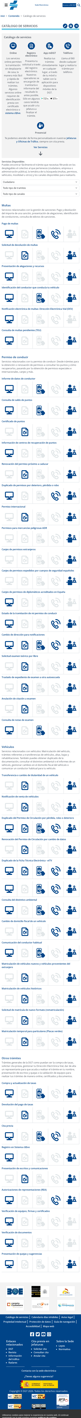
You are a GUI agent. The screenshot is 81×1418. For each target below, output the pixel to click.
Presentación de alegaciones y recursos (23, 266)
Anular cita (39, 1355)
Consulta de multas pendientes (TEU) (21, 330)
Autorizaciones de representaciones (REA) (24, 1189)
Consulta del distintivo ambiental (19, 899)
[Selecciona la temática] (40, 188)
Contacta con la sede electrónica (38, 1370)
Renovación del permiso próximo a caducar (25, 463)
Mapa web (48, 1326)
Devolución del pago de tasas (17, 1104)
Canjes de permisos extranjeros (19, 549)
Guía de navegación (64, 1321)
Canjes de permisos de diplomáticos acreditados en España (33, 592)
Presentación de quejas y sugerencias (22, 1253)
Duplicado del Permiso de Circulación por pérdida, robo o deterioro (38, 818)
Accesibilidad (33, 1326)
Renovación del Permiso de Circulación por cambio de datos (34, 839)
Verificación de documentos (17, 1232)
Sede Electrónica (41, 5)
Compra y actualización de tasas (19, 1083)
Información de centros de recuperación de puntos (29, 442)
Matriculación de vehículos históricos (22, 988)
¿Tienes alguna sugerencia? (38, 1376)
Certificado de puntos (13, 421)
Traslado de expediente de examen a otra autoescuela (31, 677)
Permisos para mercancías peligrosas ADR (24, 528)
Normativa (64, 1349)
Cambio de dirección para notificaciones (23, 634)
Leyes (62, 1345)
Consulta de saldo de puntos (17, 400)
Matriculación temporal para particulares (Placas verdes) (32, 1031)
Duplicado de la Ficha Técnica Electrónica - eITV (27, 860)
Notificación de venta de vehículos (20, 796)
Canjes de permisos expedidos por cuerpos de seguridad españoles (38, 570)
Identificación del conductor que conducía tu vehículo (30, 287)
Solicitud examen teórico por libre (20, 656)
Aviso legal (67, 1317)
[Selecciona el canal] (40, 194)
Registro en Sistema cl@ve (16, 1147)
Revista (12, 1352)
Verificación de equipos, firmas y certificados (26, 1211)
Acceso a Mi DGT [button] (69, 5)
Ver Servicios (40, 147)
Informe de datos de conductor (18, 378)
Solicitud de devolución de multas (20, 244)
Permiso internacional (13, 506)
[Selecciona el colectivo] (40, 182)
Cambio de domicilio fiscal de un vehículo (24, 921)
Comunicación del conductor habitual (22, 942)
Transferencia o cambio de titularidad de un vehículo (30, 775)
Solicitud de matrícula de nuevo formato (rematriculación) (33, 1009)
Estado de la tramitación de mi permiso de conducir (29, 613)
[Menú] (6, 5)
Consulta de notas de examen (18, 720)
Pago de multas (10, 223)
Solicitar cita (40, 1349)
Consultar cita (41, 1352)
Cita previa (7, 1125)
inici (3, 16)
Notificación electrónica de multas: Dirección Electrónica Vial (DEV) (37, 308)
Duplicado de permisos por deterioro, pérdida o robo (30, 485)
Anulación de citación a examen (19, 698)
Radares (12, 1362)
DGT (10, 1349)
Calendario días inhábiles (45, 1317)
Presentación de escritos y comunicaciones (25, 1168)
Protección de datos (40, 1321)
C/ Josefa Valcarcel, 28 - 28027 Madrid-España (42, 1415)
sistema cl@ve (12, 113)
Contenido (14, 16)
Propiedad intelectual (14, 1321)
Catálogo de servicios (17, 1317)
